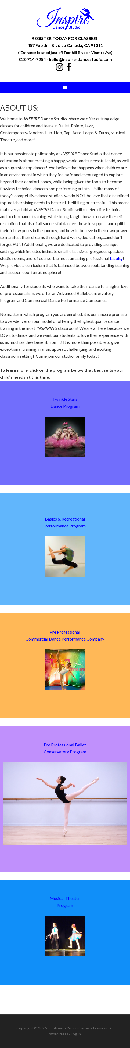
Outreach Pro (61, 1028)
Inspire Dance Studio (65, 18)
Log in (76, 1034)
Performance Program (65, 525)
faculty (116, 258)
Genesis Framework (95, 1028)
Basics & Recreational (65, 518)
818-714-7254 (32, 59)
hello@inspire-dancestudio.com (80, 59)
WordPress (58, 1034)
